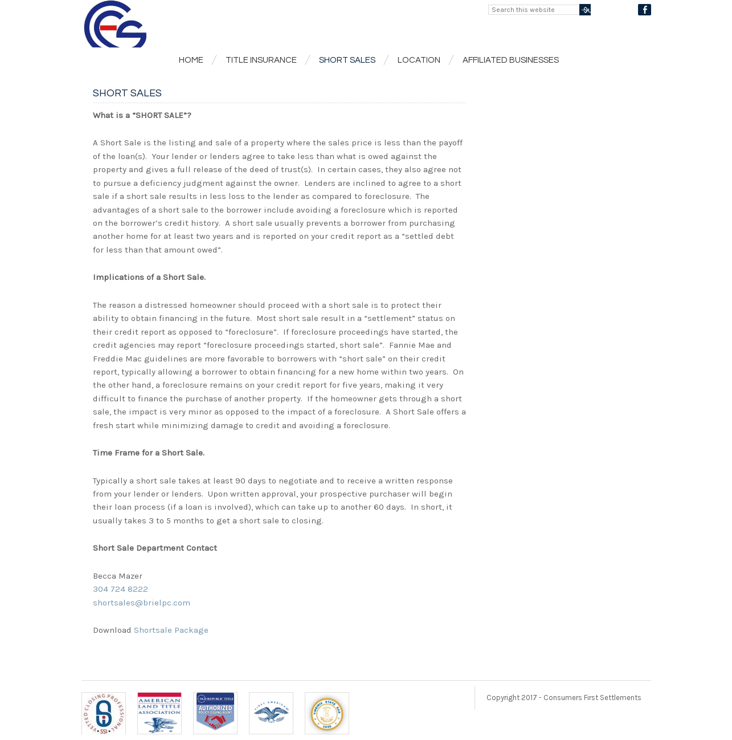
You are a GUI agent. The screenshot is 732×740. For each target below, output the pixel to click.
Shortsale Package (171, 630)
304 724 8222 (120, 589)
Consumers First (223, 25)
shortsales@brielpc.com (141, 602)
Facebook (644, 9)
